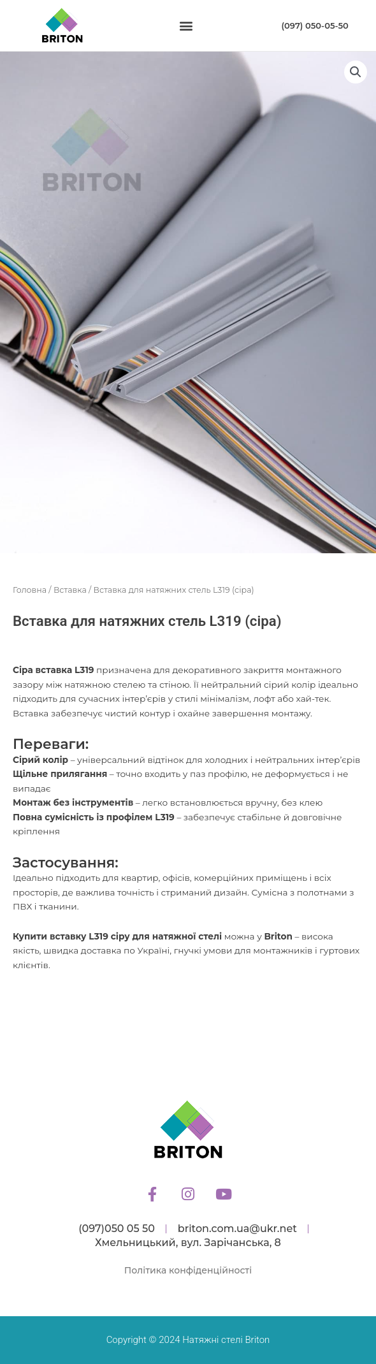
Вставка (70, 590)
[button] (186, 25)
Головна (30, 590)
